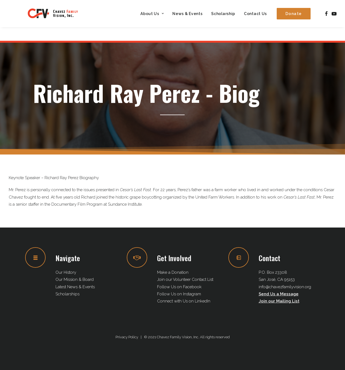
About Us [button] (152, 20)
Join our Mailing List (279, 301)
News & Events (187, 20)
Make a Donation (172, 272)
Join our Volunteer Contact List (185, 279)
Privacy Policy (127, 337)
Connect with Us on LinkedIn (183, 301)
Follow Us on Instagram (179, 294)
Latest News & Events (75, 286)
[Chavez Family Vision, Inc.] (60, 20)
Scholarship (223, 20)
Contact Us (255, 20)
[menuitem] (152, 20)
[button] (326, 20)
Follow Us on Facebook (179, 286)
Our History (65, 272)
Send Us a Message (279, 294)
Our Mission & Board (74, 279)
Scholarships (67, 294)
